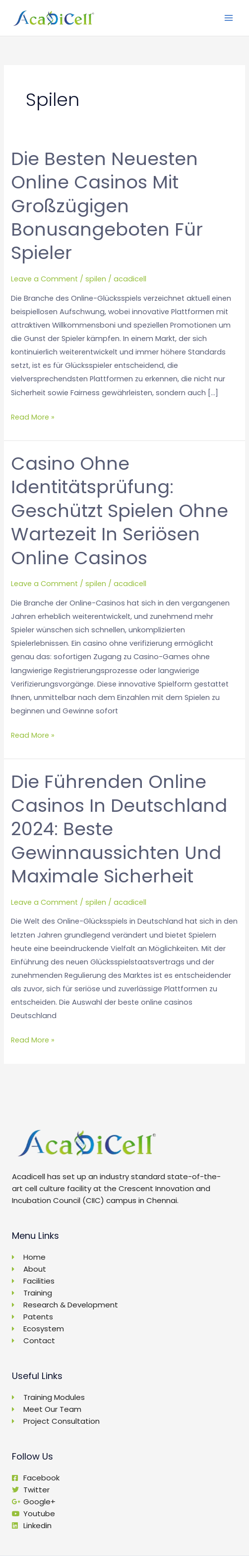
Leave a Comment (44, 279)
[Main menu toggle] (228, 17)
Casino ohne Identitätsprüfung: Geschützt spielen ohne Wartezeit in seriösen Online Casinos (119, 511)
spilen (95, 279)
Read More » (33, 416)
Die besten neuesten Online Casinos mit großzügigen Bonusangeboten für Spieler (107, 206)
